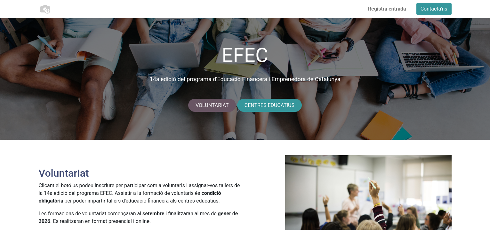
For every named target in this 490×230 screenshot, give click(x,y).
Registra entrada (387, 9)
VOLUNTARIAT (212, 105)
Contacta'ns (434, 9)
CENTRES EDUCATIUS (269, 105)
